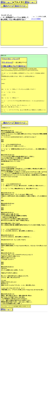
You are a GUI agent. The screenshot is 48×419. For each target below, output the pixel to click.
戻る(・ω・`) (7, 2)
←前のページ (7, 6)
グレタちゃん (7, 62)
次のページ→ (21, 6)
